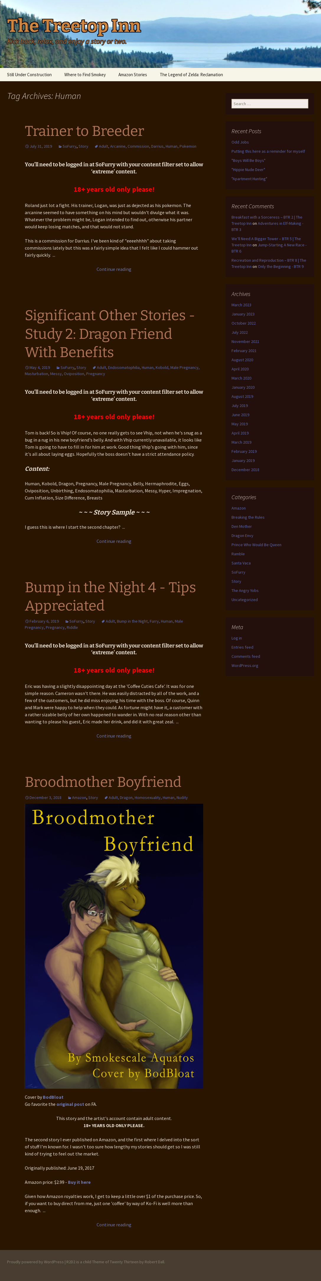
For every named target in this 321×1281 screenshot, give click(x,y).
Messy (56, 373)
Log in (237, 638)
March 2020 (241, 378)
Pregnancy (95, 373)
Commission (138, 146)
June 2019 (240, 414)
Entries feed (242, 647)
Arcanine (118, 146)
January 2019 (243, 460)
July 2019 (240, 405)
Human (171, 146)
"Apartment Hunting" (249, 178)
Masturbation (36, 373)
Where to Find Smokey (85, 74)
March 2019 (241, 442)
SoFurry (69, 146)
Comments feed (246, 656)
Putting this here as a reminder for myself (268, 151)
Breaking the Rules (248, 517)
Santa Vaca (241, 563)
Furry (154, 621)
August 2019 (242, 396)
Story (83, 146)
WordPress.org (245, 665)
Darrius (157, 146)
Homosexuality (148, 797)
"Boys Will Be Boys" (248, 160)
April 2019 (240, 433)
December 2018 (245, 469)
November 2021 (245, 341)
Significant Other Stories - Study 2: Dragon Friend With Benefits (110, 334)
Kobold (162, 367)
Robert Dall (154, 1261)
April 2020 (240, 369)
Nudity (182, 797)
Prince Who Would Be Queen (256, 544)
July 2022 (240, 332)
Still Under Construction (29, 74)
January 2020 (243, 387)
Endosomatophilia (124, 367)
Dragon (126, 797)
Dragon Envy (242, 535)
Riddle (72, 627)
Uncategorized (245, 599)
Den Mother (242, 526)
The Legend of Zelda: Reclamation (191, 74)
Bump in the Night (132, 621)
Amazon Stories (132, 74)
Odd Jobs (240, 142)
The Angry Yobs (245, 590)
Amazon (79, 797)
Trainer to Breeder (84, 131)
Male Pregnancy (184, 367)
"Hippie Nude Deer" (248, 169)
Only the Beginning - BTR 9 (281, 266)
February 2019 (244, 451)
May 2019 (240, 424)
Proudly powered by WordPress (35, 1261)
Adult (103, 146)
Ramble (238, 553)
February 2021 (244, 350)
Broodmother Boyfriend (103, 782)
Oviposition (74, 373)
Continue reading (114, 269)
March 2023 (241, 304)
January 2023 (243, 314)
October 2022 (244, 323)
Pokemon (188, 146)
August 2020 (242, 359)
